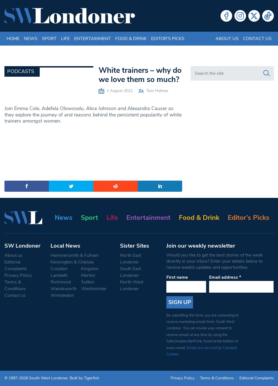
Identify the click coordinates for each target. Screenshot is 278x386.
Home (13, 39)
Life (65, 39)
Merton (88, 275)
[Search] (266, 73)
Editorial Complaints (15, 265)
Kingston (90, 269)
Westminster (94, 289)
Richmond (61, 282)
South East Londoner (130, 272)
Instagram (240, 16)
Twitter (254, 16)
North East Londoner (130, 258)
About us (227, 39)
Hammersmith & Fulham (75, 255)
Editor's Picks (167, 39)
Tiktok (268, 16)
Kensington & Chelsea (72, 262)
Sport (49, 39)
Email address (225, 277)
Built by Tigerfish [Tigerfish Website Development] (84, 378)
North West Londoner (131, 285)
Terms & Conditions (15, 285)
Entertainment (92, 39)
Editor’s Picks (248, 217)
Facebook (226, 16)
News (30, 39)
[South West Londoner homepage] (69, 16)
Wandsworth (64, 289)
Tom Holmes (157, 90)
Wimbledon (62, 295)
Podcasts (20, 71)
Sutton (87, 282)
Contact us (257, 39)
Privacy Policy (18, 275)
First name (177, 277)
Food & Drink (131, 39)
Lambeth (59, 275)
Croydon (59, 269)
